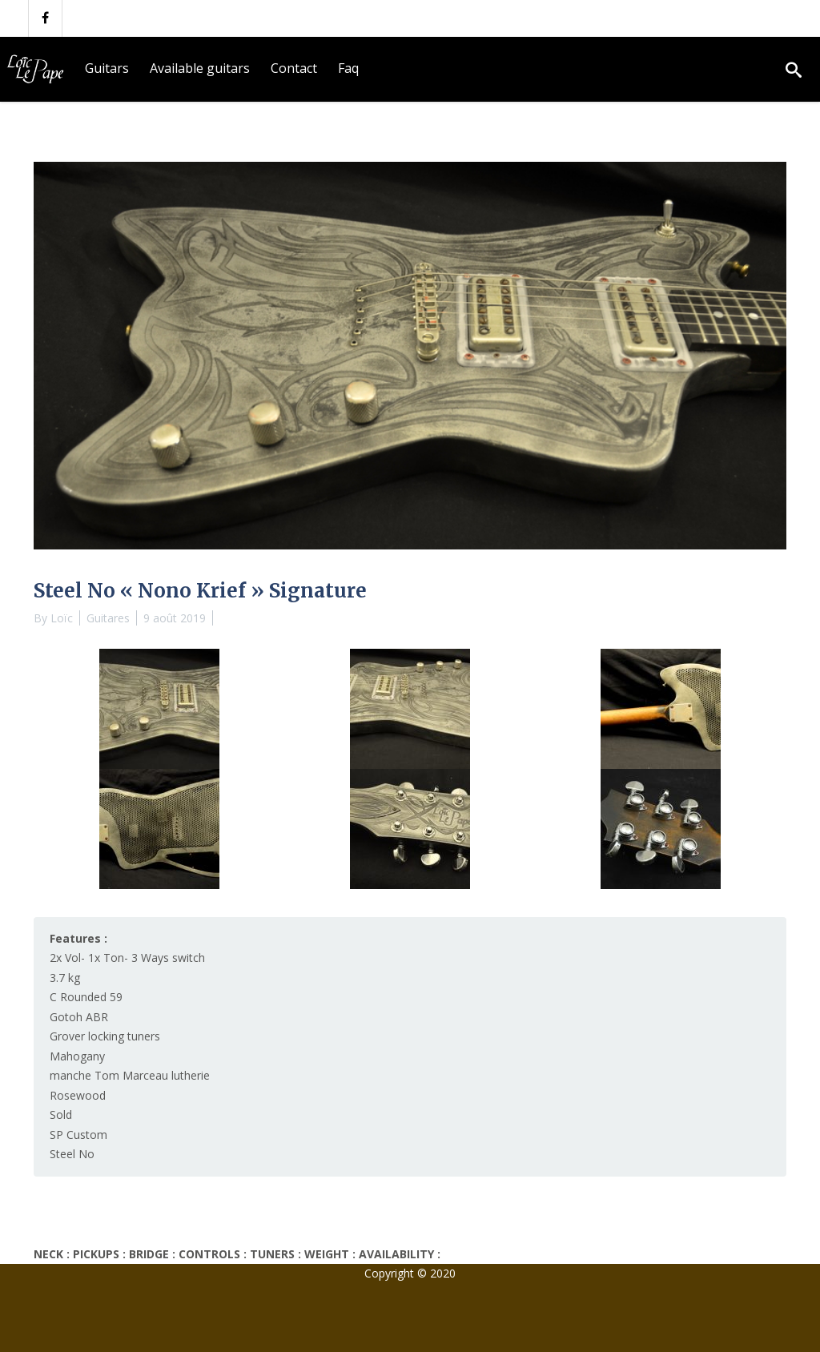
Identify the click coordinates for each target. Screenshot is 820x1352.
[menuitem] (106, 69)
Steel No (72, 1153)
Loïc (61, 618)
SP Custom (78, 1134)
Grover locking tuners (105, 1036)
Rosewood (78, 1095)
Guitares (108, 618)
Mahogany (77, 1056)
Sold (61, 1114)
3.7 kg (65, 977)
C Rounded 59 (86, 996)
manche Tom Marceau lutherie (130, 1075)
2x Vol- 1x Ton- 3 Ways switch (127, 957)
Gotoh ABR (79, 1016)
